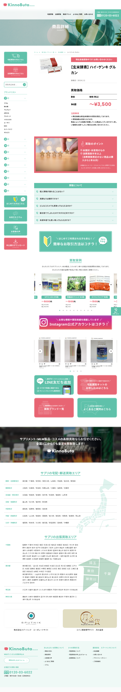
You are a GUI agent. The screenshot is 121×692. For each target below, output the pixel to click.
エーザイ (7, 123)
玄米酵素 (60, 52)
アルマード (7, 116)
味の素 (6, 107)
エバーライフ (8, 129)
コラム (47, 669)
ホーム (36, 52)
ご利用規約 (97, 665)
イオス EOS (7, 120)
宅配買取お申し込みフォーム (78, 658)
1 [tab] (59, 310)
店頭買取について (74, 662)
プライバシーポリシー (100, 662)
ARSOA (6, 113)
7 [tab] (81, 310)
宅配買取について (74, 655)
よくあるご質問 (49, 665)
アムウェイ (7, 110)
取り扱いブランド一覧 (48, 52)
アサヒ (6, 103)
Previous (42, 284)
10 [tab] (91, 310)
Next (109, 284)
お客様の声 (48, 662)
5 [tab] (74, 310)
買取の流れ (48, 655)
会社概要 (96, 655)
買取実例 (48, 658)
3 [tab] (67, 310)
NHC (5, 126)
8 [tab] (84, 310)
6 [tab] (77, 310)
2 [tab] (63, 310)
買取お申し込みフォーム (21, 664)
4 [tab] (70, 310)
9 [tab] (88, 310)
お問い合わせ (97, 658)
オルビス (6, 133)
